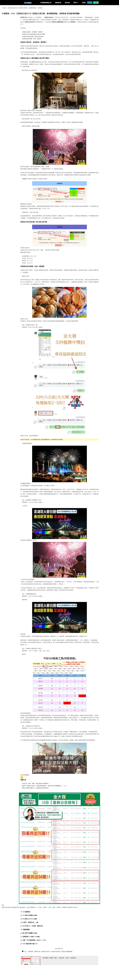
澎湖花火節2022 (46, 951)
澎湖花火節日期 (55, 951)
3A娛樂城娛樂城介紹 (46, 2)
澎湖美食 (30, 951)
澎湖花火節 (37, 951)
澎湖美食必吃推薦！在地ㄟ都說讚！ (32, 39)
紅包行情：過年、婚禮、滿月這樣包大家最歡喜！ (35, 783)
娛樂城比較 (58, 2)
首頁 (4, 8)
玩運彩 (84, 2)
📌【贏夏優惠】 (25, 929)
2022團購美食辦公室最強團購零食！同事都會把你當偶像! (47, 439)
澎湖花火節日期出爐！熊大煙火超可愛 (32, 36)
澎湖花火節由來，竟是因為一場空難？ (32, 32)
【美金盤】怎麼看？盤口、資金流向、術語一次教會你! (59, 958)
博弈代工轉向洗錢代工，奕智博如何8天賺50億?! (35, 788)
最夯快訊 (67, 2)
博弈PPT (75, 2)
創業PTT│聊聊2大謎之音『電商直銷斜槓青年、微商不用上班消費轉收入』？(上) (44, 786)
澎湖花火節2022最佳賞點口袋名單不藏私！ (34, 34)
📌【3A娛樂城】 (25, 912)
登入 (90, 2)
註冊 (96, 2)
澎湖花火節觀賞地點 (66, 951)
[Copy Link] (21, 777)
